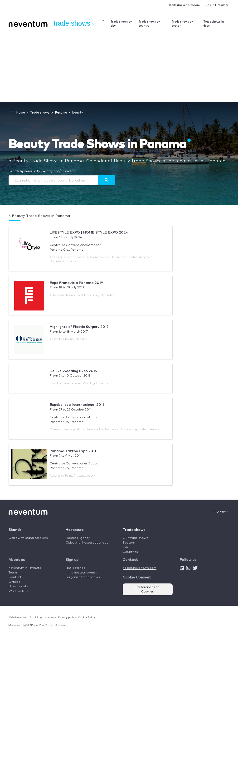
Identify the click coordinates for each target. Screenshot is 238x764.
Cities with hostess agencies (87, 542)
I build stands (75, 567)
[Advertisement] (119, 66)
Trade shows (134, 530)
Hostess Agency (78, 538)
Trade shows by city (121, 23)
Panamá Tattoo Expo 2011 (73, 451)
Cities (127, 547)
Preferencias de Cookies (148, 589)
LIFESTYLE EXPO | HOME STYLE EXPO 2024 (89, 232)
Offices (14, 581)
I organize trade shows (83, 577)
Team (13, 572)
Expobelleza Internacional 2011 (77, 404)
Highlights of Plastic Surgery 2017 (79, 327)
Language (219, 511)
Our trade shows (135, 538)
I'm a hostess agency (81, 572)
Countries (130, 552)
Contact (15, 577)
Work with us (18, 591)
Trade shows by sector (182, 23)
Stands (15, 530)
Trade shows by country (149, 23)
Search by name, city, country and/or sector (42, 171)
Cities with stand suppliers (28, 538)
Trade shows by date (213, 23)
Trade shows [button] (75, 23)
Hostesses (74, 530)
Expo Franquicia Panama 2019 (76, 283)
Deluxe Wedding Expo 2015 (73, 371)
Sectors (129, 542)
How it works (18, 586)
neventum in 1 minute (25, 567)
